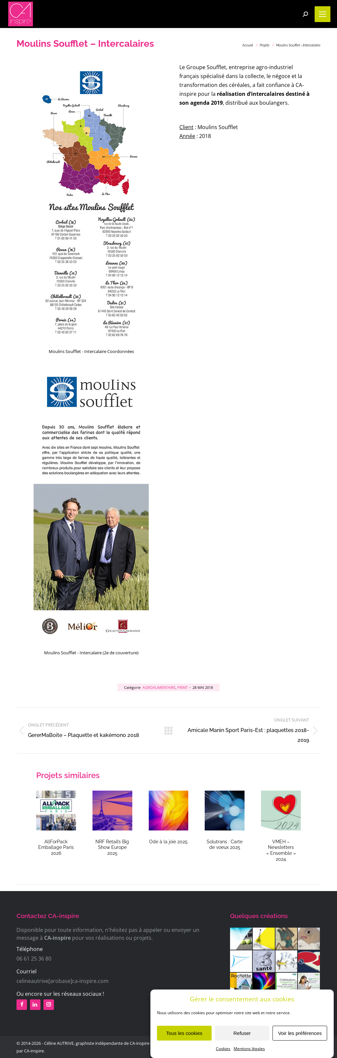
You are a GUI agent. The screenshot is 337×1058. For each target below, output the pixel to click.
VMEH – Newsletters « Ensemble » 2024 (281, 850)
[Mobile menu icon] (322, 14)
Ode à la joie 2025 (168, 841)
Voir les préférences (300, 1040)
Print (182, 687)
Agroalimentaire (159, 687)
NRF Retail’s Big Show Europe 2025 (112, 847)
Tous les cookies (184, 1040)
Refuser (242, 1040)
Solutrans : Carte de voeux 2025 (225, 844)
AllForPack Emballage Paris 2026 (56, 847)
